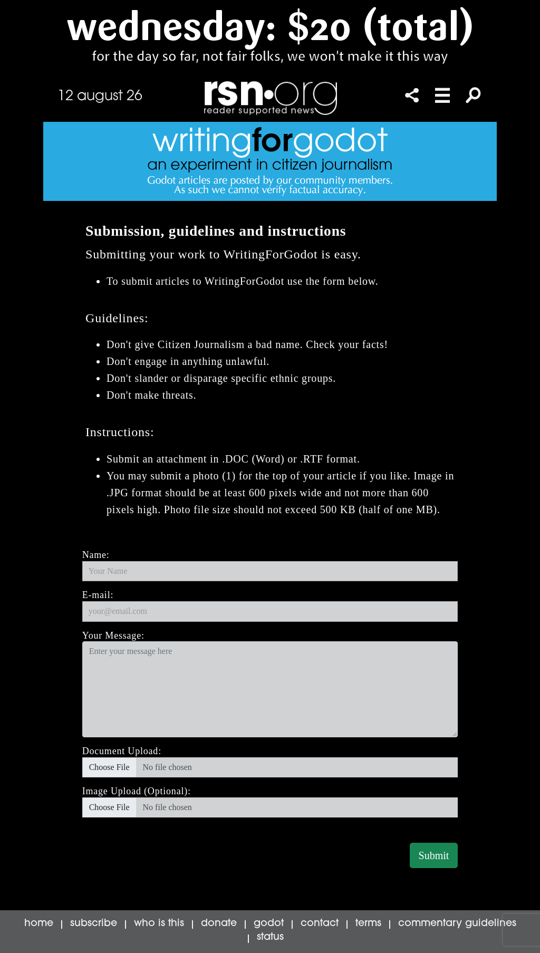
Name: (96, 555)
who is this (159, 924)
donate (219, 924)
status (270, 937)
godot (269, 924)
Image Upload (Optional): (136, 791)
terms (368, 924)
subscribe (93, 924)
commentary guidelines (457, 924)
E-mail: (98, 595)
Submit (434, 855)
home (38, 924)
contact (320, 924)
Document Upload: (121, 751)
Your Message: (113, 635)
